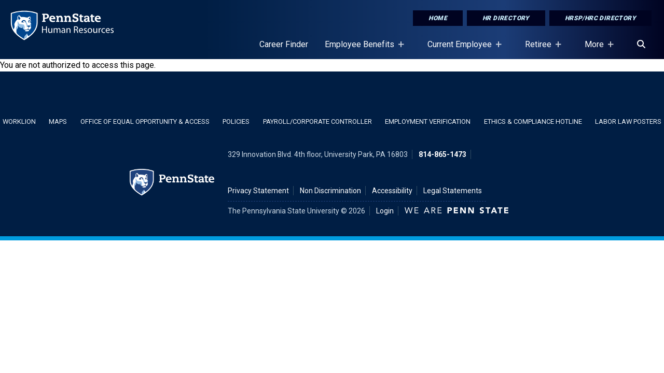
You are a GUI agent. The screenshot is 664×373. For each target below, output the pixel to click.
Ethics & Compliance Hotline (533, 121)
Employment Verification (428, 121)
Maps (58, 121)
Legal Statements (452, 191)
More (596, 49)
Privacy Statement (258, 191)
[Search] (641, 44)
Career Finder (283, 44)
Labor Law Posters (628, 121)
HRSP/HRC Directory (600, 18)
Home (437, 18)
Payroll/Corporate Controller (317, 121)
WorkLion (19, 121)
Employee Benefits (361, 49)
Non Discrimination (330, 191)
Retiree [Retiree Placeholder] (540, 49)
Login (385, 211)
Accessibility (392, 191)
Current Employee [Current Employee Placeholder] (461, 49)
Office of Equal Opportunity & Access (145, 121)
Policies (236, 121)
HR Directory (506, 18)
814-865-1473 (442, 154)
